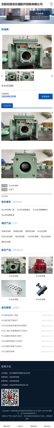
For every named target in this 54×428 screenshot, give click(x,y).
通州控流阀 (6, 242)
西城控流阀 (18, 231)
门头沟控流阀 (32, 236)
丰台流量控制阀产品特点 (11, 346)
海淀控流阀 (20, 236)
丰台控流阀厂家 (7, 210)
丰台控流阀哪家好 (40, 210)
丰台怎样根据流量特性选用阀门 (14, 325)
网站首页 (6, 424)
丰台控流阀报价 (23, 210)
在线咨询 (45, 96)
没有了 (11, 189)
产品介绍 (7, 105)
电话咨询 (47, 424)
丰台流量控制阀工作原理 (11, 341)
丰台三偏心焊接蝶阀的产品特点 (14, 331)
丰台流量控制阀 (7, 351)
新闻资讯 (34, 424)
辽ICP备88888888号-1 (29, 413)
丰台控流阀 (13, 185)
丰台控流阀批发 (7, 215)
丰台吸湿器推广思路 (9, 315)
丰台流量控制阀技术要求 (11, 336)
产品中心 (20, 424)
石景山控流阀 (7, 236)
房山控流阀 (45, 236)
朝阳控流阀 (30, 231)
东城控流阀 (6, 231)
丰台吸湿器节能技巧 (9, 320)
